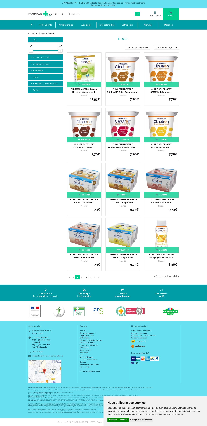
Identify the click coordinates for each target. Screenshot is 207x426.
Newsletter (84, 352)
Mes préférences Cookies (89, 364)
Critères (35, 90)
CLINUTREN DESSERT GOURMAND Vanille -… (161, 145)
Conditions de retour (139, 338)
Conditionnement (39, 64)
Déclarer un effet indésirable (91, 340)
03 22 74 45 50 (37, 352)
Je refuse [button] (123, 420)
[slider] (31, 51)
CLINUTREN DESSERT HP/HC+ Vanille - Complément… (123, 256)
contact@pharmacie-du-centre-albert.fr (47, 356)
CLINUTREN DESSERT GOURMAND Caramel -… (161, 90)
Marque (41, 33)
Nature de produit (40, 57)
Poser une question (87, 343)
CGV (81, 355)
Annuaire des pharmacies (90, 371)
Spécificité (36, 70)
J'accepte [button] (113, 420)
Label (34, 77)
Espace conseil (85, 350)
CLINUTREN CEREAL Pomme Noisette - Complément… (84, 90)
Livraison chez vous (139, 333)
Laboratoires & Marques (89, 345)
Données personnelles (88, 360)
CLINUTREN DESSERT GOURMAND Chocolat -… (84, 145)
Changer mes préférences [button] (141, 420)
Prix (33, 40)
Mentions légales (86, 357)
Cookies (83, 362)
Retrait (45, 293)
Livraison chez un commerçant (143, 335)
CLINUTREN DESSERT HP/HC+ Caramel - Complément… (123, 201)
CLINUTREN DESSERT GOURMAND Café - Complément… (123, 90)
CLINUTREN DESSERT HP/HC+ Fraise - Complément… (161, 201)
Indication (44, 83)
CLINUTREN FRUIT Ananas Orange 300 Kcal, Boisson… (161, 256)
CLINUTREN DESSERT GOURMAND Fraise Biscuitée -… (122, 145)
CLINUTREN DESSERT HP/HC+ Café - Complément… (84, 201)
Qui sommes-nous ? (87, 333)
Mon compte (85, 367)
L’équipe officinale (86, 335)
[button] (137, 47)
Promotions (84, 348)
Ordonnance (85, 338)
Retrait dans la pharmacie (141, 331)
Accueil (31, 33)
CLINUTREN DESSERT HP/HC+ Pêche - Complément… (84, 256)
